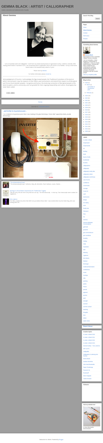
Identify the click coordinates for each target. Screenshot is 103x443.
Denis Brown (86, 358)
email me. (48, 74)
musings (85, 275)
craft (84, 194)
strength (85, 301)
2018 (86, 110)
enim (84, 205)
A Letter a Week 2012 (89, 340)
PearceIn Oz (86, 370)
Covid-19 (85, 191)
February (89, 92)
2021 (86, 102)
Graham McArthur (88, 361)
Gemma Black (89, 55)
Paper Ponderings (88, 367)
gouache (85, 229)
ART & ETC (86, 348)
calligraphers (86, 165)
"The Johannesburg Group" (17, 182)
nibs (84, 278)
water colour (86, 321)
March (88, 84)
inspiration (86, 246)
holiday (85, 241)
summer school (87, 306)
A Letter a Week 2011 (89, 337)
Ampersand (86, 142)
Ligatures (85, 255)
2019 (86, 107)
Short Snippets (87, 375)
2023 (86, 98)
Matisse (85, 261)
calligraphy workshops (89, 177)
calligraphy (86, 168)
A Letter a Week (87, 140)
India (84, 244)
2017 (86, 112)
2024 (86, 95)
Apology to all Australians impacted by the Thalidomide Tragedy (28, 191)
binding (85, 151)
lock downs (86, 258)
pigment (85, 292)
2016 (86, 114)
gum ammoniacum (88, 232)
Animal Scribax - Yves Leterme (91, 345)
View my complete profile (90, 74)
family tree (86, 208)
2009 (86, 131)
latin (84, 249)
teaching (85, 309)
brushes (85, 162)
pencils (85, 289)
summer (85, 303)
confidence (86, 182)
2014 (86, 119)
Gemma (85, 219)
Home (40, 102)
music (84, 272)
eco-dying (86, 202)
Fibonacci (85, 211)
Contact (85, 33)
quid (84, 298)
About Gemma (87, 30)
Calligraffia (86, 351)
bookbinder (86, 160)
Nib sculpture (13, 199)
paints (84, 284)
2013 (86, 121)
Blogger (61, 439)
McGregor (86, 264)
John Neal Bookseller (89, 364)
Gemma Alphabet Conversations (88, 223)
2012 (86, 124)
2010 (86, 129)
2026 (86, 82)
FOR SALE (86, 35)
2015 (86, 117)
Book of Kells (86, 157)
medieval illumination (89, 266)
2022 (86, 100)
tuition (84, 318)
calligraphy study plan (89, 171)
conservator (86, 185)
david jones (86, 197)
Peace (85, 286)
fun (84, 217)
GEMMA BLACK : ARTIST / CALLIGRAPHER (37, 6)
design (85, 199)
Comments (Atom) (44, 106)
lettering (85, 252)
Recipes (85, 38)
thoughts (85, 312)
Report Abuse (88, 326)
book (84, 154)
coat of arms (86, 180)
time (84, 315)
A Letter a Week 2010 (89, 334)
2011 (86, 126)
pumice (85, 295)
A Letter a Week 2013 (89, 343)
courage (85, 188)
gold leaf (85, 227)
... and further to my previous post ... (14, 111)
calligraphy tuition (88, 174)
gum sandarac (87, 235)
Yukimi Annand (87, 378)
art (84, 148)
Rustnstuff (86, 373)
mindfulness (86, 269)
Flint (84, 214)
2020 (86, 105)
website (44, 70)
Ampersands (86, 145)
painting (85, 281)
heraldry (85, 238)
